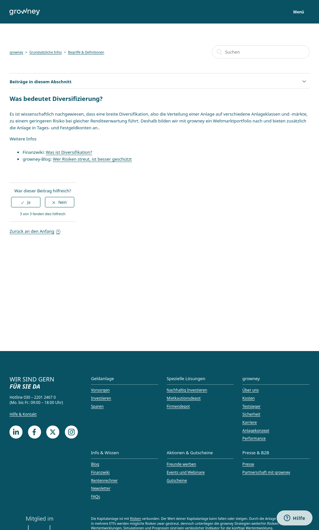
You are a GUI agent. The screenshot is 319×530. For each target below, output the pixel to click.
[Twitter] (52, 432)
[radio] (25, 202)
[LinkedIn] (15, 432)
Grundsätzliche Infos (45, 52)
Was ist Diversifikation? (69, 152)
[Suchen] (261, 51)
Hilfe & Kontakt (22, 414)
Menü (298, 11)
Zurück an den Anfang (34, 231)
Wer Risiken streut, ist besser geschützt (92, 159)
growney (16, 52)
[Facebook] (34, 432)
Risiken (135, 518)
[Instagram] (71, 432)
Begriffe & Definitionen (86, 52)
